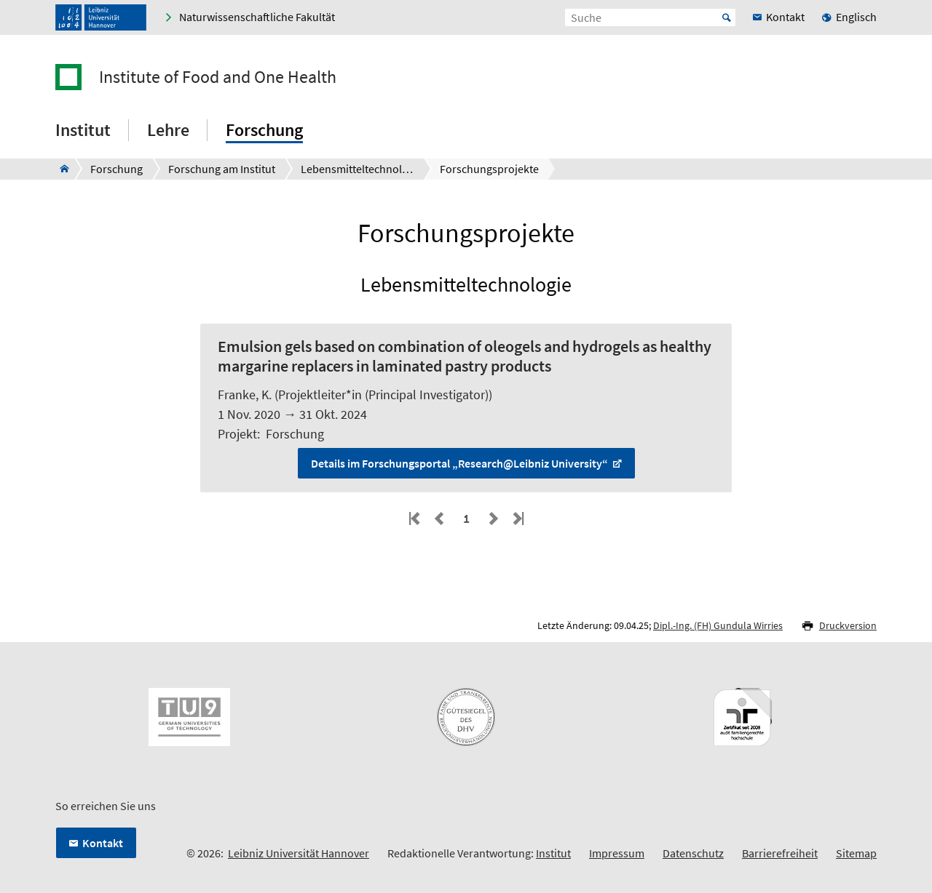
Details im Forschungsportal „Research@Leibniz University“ (460, 463)
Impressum (616, 853)
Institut (553, 853)
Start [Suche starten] (726, 17)
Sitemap (856, 853)
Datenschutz (693, 853)
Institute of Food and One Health (217, 77)
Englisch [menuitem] (856, 16)
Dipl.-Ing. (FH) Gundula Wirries (718, 625)
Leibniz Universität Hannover (298, 853)
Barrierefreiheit (780, 853)
